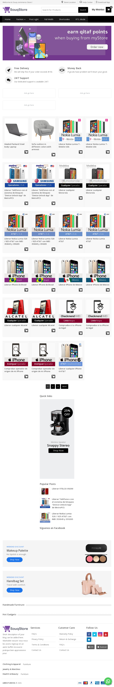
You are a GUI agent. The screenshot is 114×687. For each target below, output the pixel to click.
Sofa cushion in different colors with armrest (41, 147)
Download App (103, 2)
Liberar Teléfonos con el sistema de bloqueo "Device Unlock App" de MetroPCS (15, 194)
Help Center (85, 2)
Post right (33, 19)
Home (7, 19)
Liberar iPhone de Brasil (15, 284)
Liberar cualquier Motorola (67, 191)
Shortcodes (63, 19)
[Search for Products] (64, 10)
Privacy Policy (37, 639)
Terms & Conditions (40, 644)
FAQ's (34, 634)
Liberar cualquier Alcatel (15, 325)
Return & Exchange (67, 639)
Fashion (19, 19)
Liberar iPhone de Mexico (70, 284)
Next (64, 386)
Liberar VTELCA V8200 (62, 488)
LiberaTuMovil (9, 683)
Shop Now (58, 450)
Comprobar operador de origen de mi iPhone (15, 370)
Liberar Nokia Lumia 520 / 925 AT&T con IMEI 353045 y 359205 (15, 241)
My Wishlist (98, 9)
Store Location (68, 2)
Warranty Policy (66, 634)
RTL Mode (80, 19)
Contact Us (36, 650)
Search (83, 10)
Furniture (27, 664)
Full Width (48, 19)
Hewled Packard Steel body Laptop (14, 145)
